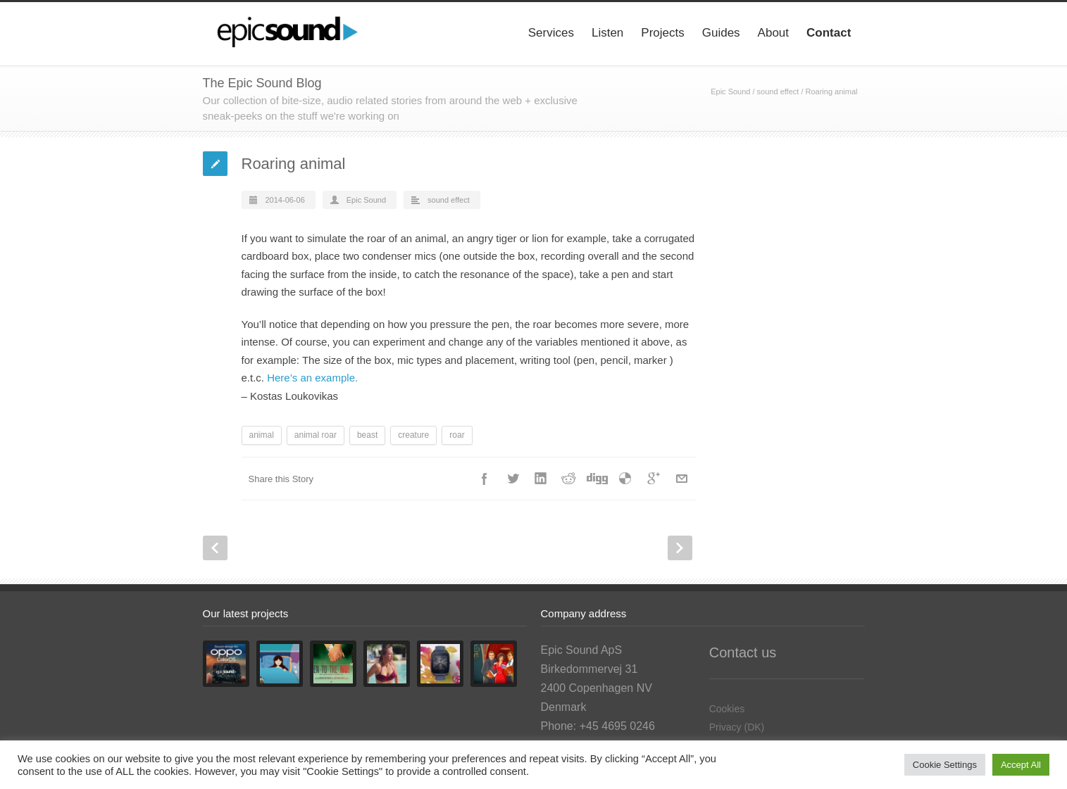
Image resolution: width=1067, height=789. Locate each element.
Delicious (625, 479)
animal (261, 435)
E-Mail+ (682, 479)
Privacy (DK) (737, 727)
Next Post (680, 548)
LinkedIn (541, 479)
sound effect (778, 91)
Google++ (653, 479)
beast (367, 435)
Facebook (484, 479)
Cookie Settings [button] (945, 764)
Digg (597, 479)
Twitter (513, 479)
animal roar (315, 435)
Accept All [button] (1021, 764)
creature (413, 435)
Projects (662, 32)
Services (551, 32)
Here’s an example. (312, 378)
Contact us (743, 652)
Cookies (727, 708)
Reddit (569, 479)
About (773, 32)
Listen (607, 32)
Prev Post (215, 548)
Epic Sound (730, 91)
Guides (721, 32)
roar (456, 435)
